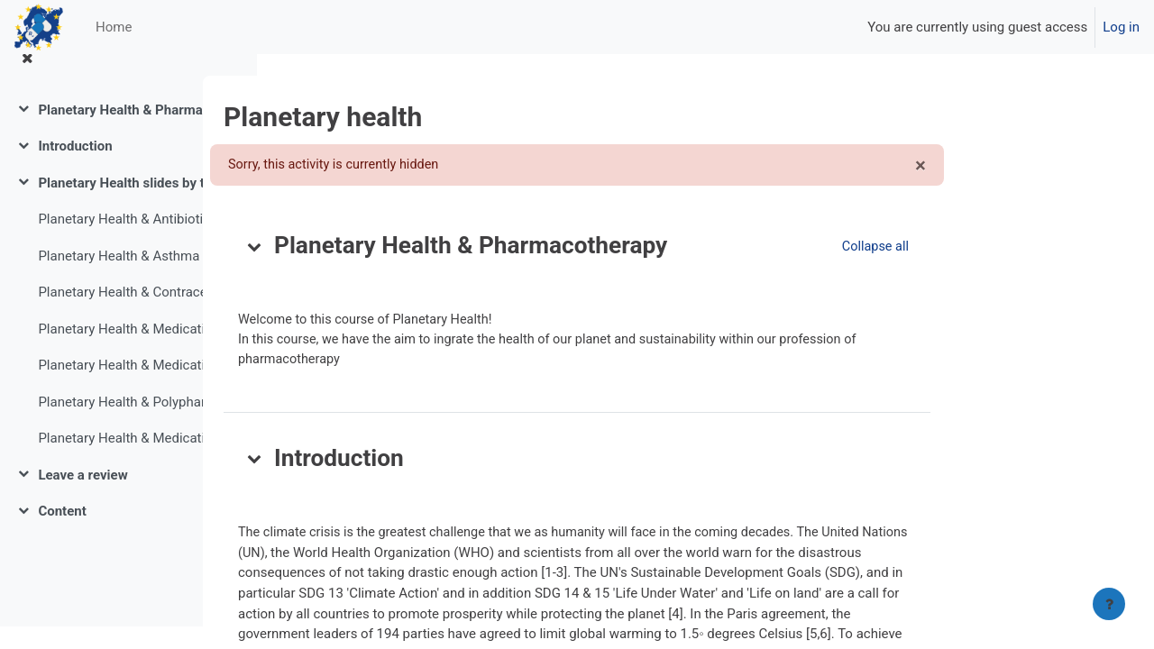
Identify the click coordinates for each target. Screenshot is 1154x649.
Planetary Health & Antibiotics (127, 241)
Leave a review (82, 497)
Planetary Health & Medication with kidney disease (129, 351)
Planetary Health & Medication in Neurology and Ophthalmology (129, 387)
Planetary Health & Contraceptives (129, 314)
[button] (369, 247)
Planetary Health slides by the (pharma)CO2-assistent (129, 205)
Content (62, 534)
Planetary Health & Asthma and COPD (129, 278)
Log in (1121, 27)
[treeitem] (128, 132)
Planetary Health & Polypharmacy (129, 424)
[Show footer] (1109, 604)
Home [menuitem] (114, 27)
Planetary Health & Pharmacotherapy (129, 131)
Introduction (75, 168)
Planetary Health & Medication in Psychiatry (129, 460)
